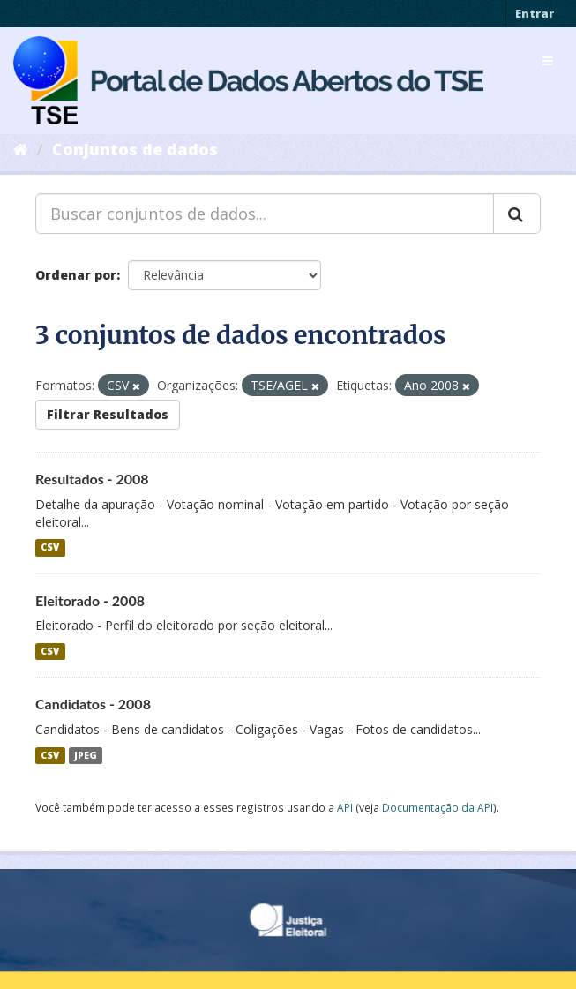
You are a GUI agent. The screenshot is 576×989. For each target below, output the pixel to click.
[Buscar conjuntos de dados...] (264, 213)
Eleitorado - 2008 (90, 600)
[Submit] (517, 213)
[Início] (20, 149)
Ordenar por (75, 274)
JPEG (85, 755)
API (345, 807)
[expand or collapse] (548, 61)
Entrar (534, 13)
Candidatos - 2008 (93, 703)
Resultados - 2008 (92, 478)
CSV (50, 548)
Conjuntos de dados (135, 149)
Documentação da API (437, 807)
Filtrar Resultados (107, 414)
